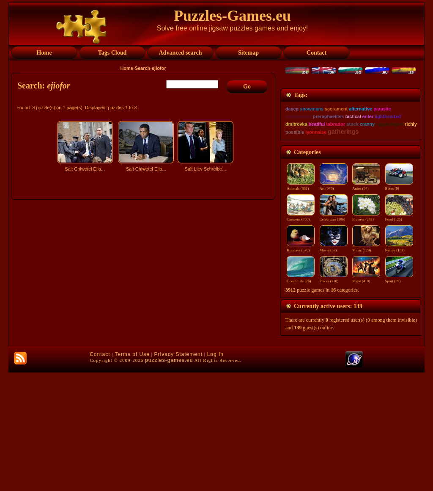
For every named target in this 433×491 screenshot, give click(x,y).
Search (143, 68)
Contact (100, 473)
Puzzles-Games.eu (232, 15)
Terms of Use (132, 473)
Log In (215, 473)
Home (126, 68)
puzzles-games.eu (169, 479)
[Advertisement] (144, 248)
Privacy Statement (178, 473)
